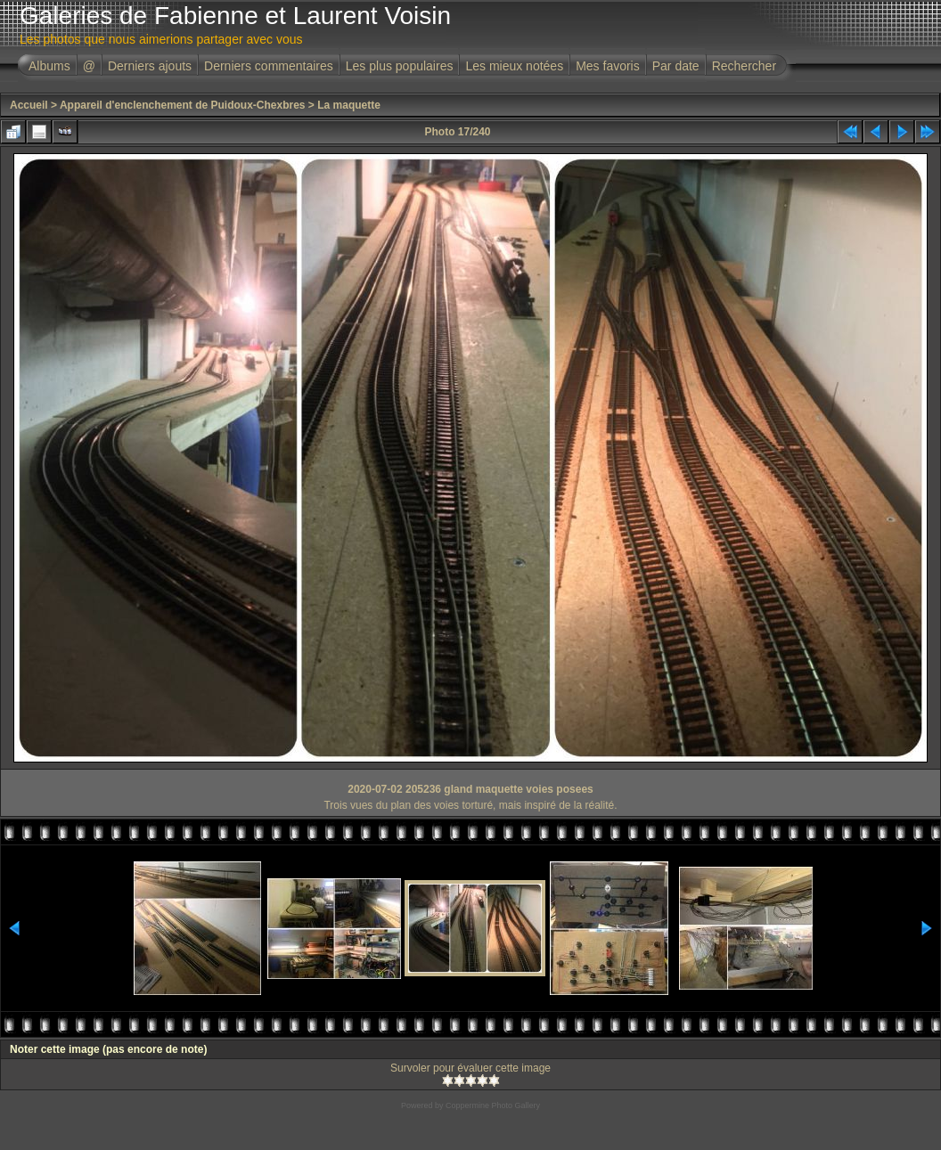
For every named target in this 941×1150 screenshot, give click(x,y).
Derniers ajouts (150, 66)
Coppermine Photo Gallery (493, 1105)
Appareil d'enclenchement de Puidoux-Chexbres (183, 105)
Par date (676, 66)
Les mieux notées (514, 66)
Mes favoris (608, 66)
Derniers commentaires (268, 66)
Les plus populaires (400, 66)
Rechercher (744, 66)
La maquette (348, 105)
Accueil (29, 105)
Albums (49, 66)
